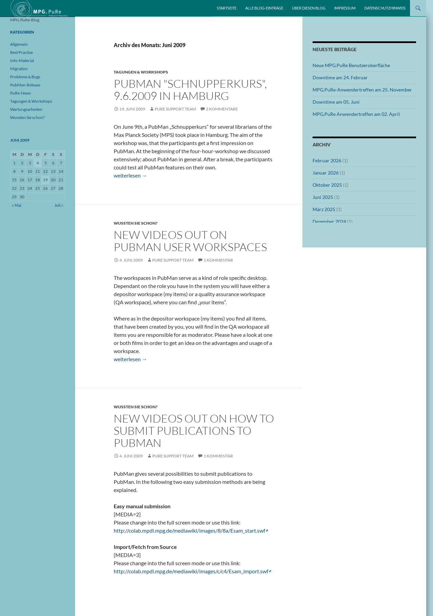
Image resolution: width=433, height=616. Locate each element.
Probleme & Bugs (25, 76)
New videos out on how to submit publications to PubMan (194, 430)
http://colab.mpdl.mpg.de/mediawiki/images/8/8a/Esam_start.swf (189, 530)
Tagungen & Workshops (141, 72)
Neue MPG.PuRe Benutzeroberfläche (351, 65)
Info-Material (22, 60)
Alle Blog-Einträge (264, 8)
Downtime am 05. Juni (336, 102)
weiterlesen (130, 175)
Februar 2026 (327, 160)
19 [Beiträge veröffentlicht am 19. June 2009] (45, 179)
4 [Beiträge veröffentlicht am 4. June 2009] (38, 162)
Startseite (226, 8)
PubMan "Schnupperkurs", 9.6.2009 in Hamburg (190, 90)
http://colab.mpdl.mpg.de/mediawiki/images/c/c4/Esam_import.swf (191, 571)
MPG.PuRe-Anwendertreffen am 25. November (362, 90)
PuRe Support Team (175, 108)
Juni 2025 (323, 197)
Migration (19, 68)
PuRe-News (20, 93)
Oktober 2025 (327, 185)
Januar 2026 (326, 173)
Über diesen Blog (308, 8)
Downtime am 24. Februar (340, 77)
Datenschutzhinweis (385, 8)
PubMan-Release (25, 84)
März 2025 (324, 209)
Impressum (345, 8)
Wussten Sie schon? (135, 223)
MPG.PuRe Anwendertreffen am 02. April (356, 114)
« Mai (16, 205)
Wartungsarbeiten (26, 109)
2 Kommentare (222, 108)
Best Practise (21, 52)
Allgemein (19, 44)
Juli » (58, 205)
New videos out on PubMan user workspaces (190, 241)
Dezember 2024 (329, 221)
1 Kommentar (218, 260)
